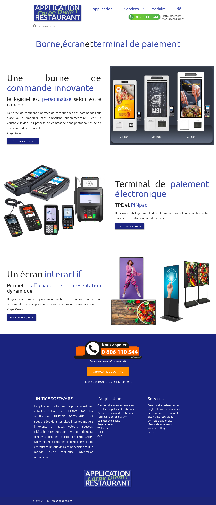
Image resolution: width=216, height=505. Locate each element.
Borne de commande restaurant (115, 412)
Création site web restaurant (164, 405)
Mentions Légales (62, 500)
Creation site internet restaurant (116, 405)
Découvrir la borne (23, 141)
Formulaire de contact (108, 371)
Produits (161, 8)
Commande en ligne (108, 420)
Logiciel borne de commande (164, 409)
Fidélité (101, 431)
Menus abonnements (160, 424)
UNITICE (45, 500)
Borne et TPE (49, 26)
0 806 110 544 (147, 17)
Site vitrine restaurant (160, 416)
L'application (104, 8)
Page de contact (106, 424)
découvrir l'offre (130, 226)
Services (134, 8)
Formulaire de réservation (112, 416)
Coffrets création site (160, 420)
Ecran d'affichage (22, 317)
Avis (99, 435)
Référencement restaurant (163, 412)
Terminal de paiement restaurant (116, 409)
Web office (103, 428)
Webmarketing (156, 428)
